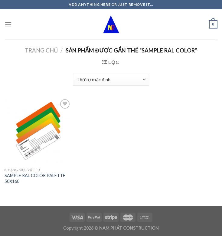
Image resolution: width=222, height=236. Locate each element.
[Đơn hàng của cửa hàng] (111, 80)
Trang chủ (41, 50)
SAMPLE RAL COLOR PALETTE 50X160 (35, 178)
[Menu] (8, 24)
